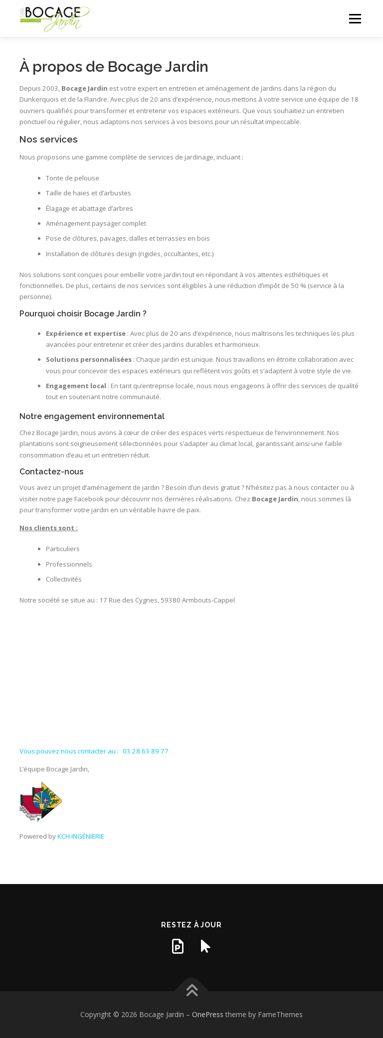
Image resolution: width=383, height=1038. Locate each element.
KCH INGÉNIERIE (80, 836)
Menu (355, 18)
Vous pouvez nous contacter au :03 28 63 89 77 (94, 750)
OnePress (207, 1014)
